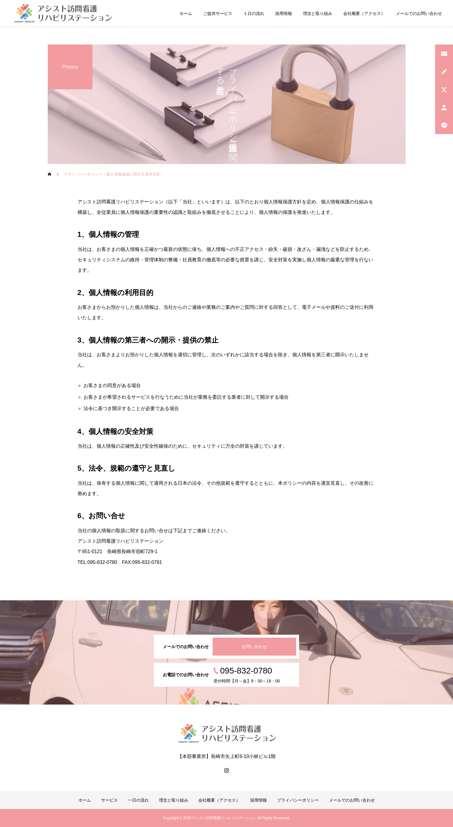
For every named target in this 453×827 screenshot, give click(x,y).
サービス (109, 800)
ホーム (186, 13)
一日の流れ (138, 800)
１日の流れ (253, 13)
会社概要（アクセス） (364, 13)
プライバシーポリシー (298, 800)
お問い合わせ (254, 646)
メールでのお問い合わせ (419, 13)
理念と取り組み (317, 13)
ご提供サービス (217, 13)
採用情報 (283, 13)
